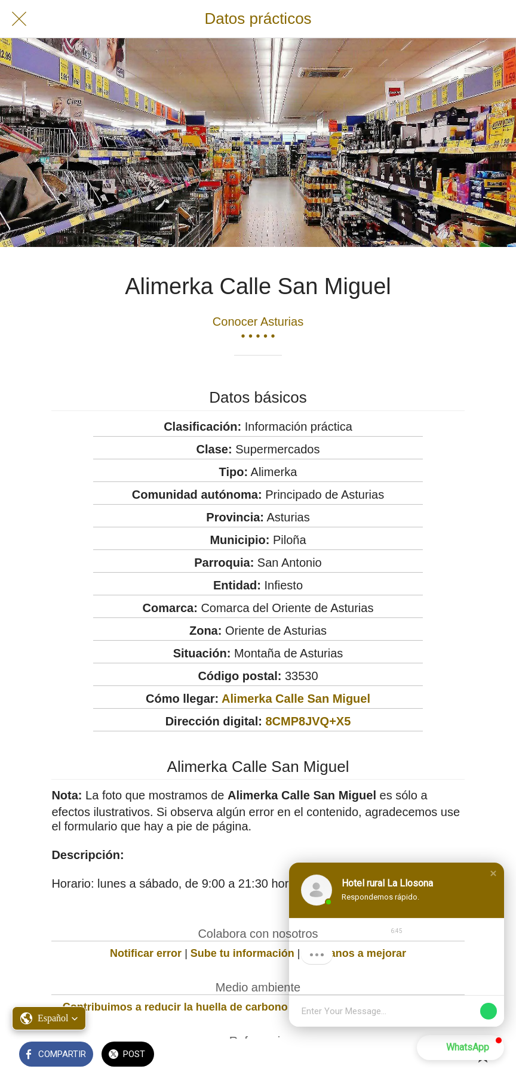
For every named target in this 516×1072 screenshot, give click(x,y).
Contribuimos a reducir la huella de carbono (175, 1007)
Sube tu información (242, 953)
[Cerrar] (19, 19)
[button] (493, 873)
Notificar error (146, 953)
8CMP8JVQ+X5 (308, 721)
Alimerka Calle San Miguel (296, 698)
